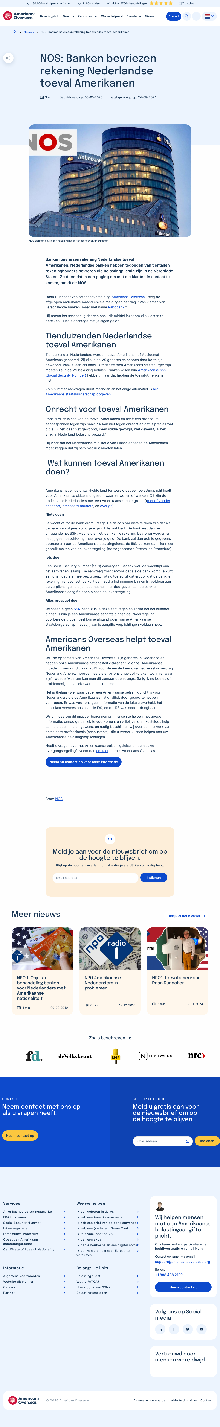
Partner (8, 1292)
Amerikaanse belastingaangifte (27, 1211)
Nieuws (150, 16)
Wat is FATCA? (87, 1281)
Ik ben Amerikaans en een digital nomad (107, 1245)
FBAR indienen (14, 1217)
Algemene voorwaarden (21, 1276)
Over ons (69, 16)
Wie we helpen (112, 16)
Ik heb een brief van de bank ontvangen (107, 1222)
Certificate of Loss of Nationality (29, 1249)
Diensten (134, 16)
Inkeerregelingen (16, 1228)
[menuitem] (49, 16)
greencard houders (77, 506)
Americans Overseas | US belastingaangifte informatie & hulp (19, 15)
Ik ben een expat (89, 1239)
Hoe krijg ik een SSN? (93, 1287)
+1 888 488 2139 (169, 1275)
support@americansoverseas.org (182, 1261)
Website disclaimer (18, 1281)
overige (106, 506)
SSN (77, 609)
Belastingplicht (50, 16)
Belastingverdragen (91, 1292)
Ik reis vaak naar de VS (94, 1234)
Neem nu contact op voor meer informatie (83, 762)
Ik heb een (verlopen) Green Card (102, 1228)
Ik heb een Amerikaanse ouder (100, 1217)
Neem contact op (20, 1135)
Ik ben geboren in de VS (95, 1211)
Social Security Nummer (22, 1222)
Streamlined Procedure (21, 1234)
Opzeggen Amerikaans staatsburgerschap (21, 1242)
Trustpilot (188, 3)
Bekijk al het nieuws (183, 916)
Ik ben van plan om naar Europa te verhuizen (103, 1253)
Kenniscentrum (88, 16)
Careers (9, 1287)
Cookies (206, 1400)
